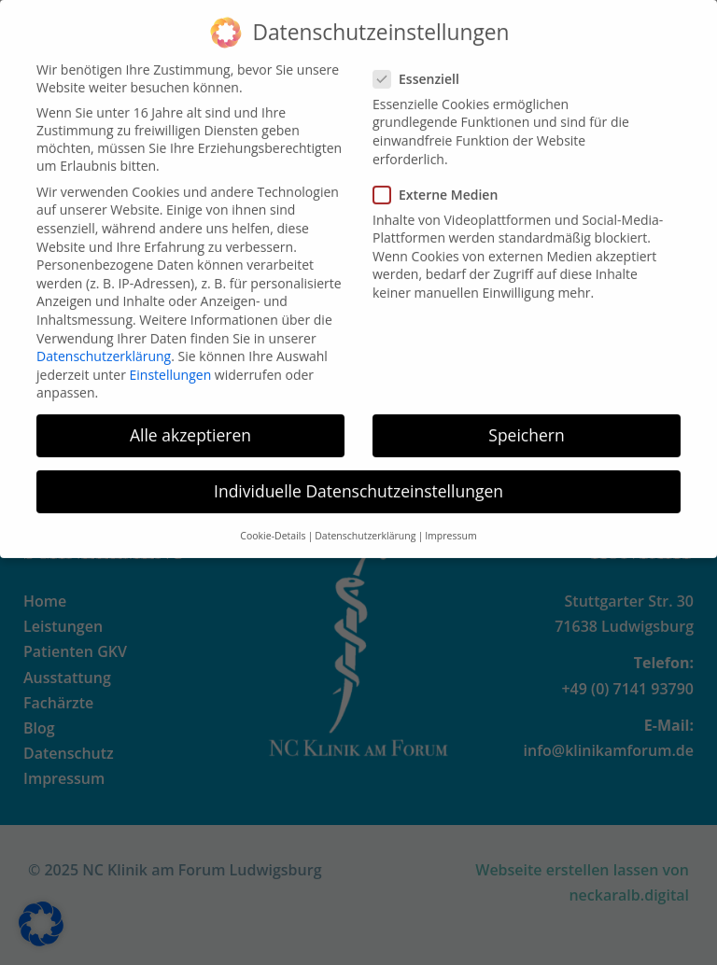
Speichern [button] (526, 422)
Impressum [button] (450, 521)
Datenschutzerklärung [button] (365, 521)
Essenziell (422, 65)
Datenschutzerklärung (103, 343)
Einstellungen (171, 361)
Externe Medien (441, 180)
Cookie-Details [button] (272, 521)
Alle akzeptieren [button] (190, 422)
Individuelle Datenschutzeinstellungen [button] (358, 478)
